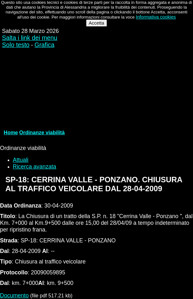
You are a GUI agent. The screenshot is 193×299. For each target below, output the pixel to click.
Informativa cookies (156, 17)
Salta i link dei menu (29, 38)
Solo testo (15, 45)
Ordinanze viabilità (42, 132)
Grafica (44, 45)
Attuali (20, 160)
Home (11, 132)
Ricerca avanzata (34, 166)
